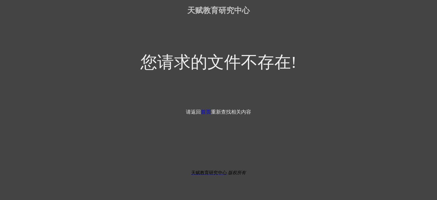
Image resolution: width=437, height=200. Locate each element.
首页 (206, 112)
